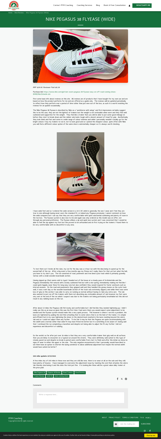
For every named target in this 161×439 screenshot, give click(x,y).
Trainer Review (39, 376)
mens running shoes (61, 376)
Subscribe (145, 424)
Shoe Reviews (19, 13)
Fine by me (151, 433)
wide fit (49, 376)
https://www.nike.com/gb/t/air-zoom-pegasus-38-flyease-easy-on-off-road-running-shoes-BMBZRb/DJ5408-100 (74, 93)
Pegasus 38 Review (54, 372)
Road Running (80, 372)
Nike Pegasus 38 (39, 372)
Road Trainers (68, 372)
